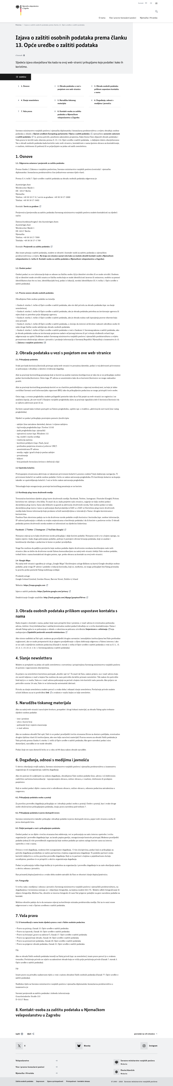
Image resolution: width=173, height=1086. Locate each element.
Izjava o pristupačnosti (55, 1081)
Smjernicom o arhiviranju (96, 629)
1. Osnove (25, 86)
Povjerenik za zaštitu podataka (37, 246)
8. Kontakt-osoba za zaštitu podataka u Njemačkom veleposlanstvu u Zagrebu (69, 114)
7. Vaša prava (26, 111)
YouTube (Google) (55, 529)
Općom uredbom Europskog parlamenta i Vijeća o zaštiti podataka (61, 134)
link (47, 692)
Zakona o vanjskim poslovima (30, 342)
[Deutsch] (151, 3)
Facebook (20, 529)
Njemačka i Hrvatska (148, 18)
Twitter (30, 529)
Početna (19, 25)
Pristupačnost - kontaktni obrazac (78, 1081)
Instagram (40, 529)
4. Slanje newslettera (30, 100)
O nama (102, 18)
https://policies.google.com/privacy (52, 591)
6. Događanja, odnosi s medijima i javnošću (103, 102)
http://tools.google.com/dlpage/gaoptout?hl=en (64, 597)
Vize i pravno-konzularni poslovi (122, 18)
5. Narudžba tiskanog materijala (67, 102)
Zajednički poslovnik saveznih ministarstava (46, 632)
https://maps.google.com (34, 585)
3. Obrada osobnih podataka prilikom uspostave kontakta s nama (106, 89)
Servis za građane (31, 206)
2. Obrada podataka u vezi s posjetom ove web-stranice (69, 87)
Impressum (40, 1081)
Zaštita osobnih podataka (24, 1081)
